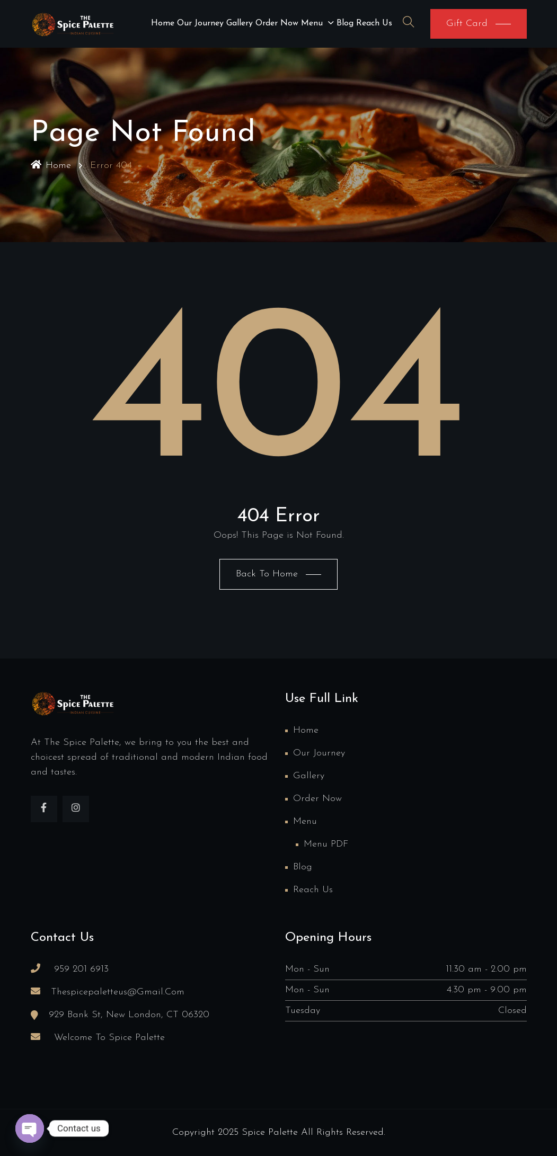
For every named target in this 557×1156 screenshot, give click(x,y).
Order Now (276, 23)
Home (162, 23)
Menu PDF (326, 844)
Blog (345, 23)
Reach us (374, 23)
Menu (312, 23)
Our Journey (200, 23)
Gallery (239, 23)
